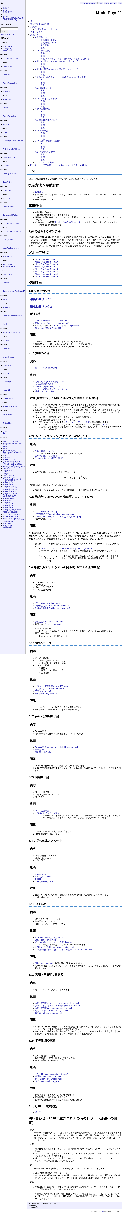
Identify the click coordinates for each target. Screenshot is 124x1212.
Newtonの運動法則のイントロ (48, 387)
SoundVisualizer (8, 365)
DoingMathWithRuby (10, 20)
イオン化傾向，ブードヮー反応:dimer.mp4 (54, 942)
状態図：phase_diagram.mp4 (48, 1013)
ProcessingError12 (9, 477)
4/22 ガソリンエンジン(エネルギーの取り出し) (56, 61)
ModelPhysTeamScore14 (46, 274)
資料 (43, 53)
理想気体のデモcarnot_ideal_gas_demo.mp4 (55, 514)
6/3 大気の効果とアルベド (47, 120)
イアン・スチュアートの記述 (77, 422)
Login (120, 3)
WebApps (6, 445)
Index (100, 3)
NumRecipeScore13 (10, 490)
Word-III (5, 448)
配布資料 (45, 45)
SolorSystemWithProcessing (12, 452)
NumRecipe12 (8, 504)
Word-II (5, 324)
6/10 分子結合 (41, 130)
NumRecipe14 (8, 483)
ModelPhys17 (7, 349)
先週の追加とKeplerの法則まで (49, 382)
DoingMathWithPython (10, 58)
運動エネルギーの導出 (45, 391)
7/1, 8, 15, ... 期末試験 (45, 162)
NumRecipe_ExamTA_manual (13, 141)
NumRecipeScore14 (10, 491)
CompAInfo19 (7, 182)
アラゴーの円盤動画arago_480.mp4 (51, 686)
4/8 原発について (43, 37)
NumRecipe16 (8, 382)
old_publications (8, 497)
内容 (43, 80)
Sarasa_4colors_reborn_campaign (14, 467)
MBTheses (6, 124)
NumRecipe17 (8, 307)
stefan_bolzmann (43, 876)
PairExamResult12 (9, 495)
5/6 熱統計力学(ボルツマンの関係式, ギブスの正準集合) (60, 77)
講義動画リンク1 (48, 40)
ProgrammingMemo (9, 481)
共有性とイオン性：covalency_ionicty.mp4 (54, 947)
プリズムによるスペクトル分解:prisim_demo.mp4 (57, 1006)
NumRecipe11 (8, 502)
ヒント (106, 424)
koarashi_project (8, 357)
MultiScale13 (7, 525)
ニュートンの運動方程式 (46, 368)
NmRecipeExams (9, 498)
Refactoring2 (7, 48)
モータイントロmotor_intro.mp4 (49, 689)
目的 (32, 21)
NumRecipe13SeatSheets (12, 509)
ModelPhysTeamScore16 (46, 269)
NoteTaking (7, 500)
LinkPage (6, 165)
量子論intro (40, 750)
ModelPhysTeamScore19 (46, 262)
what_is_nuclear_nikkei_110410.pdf (51, 321)
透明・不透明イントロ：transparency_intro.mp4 (57, 1003)
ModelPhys (6, 75)
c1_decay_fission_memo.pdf (48, 328)
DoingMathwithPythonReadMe (13, 18)
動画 (43, 56)
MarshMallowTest (9, 266)
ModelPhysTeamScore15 (46, 272)
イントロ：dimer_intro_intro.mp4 (50, 937)
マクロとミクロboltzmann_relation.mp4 (53, 606)
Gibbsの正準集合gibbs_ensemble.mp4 (52, 608)
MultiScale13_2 (8, 527)
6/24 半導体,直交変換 (45, 152)
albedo (38, 879)
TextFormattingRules (7, 34)
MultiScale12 (7, 523)
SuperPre (6, 454)
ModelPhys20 (7, 50)
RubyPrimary (7, 46)
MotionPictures (8, 522)
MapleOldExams (8, 207)
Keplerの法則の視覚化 (45, 384)
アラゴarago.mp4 (43, 691)
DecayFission (72, 325)
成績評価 (34, 27)
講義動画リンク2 (48, 43)
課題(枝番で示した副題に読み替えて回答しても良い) (65, 59)
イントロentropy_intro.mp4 (47, 603)
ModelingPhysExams (10, 174)
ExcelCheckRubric (9, 157)
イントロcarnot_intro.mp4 (46, 512)
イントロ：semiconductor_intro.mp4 (51, 1074)
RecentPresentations (10, 83)
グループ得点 (36, 32)
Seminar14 (6, 468)
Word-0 (5, 447)
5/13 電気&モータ (43, 88)
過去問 (38, 1112)
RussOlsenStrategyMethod (12, 463)
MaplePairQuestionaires (11, 248)
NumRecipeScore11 (10, 486)
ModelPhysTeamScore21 (46, 259)
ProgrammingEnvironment (12, 479)
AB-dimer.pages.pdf (44, 963)
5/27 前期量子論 (42, 109)
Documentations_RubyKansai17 (14, 291)
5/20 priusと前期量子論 (46, 98)
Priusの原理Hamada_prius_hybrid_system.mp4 (56, 747)
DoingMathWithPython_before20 (14, 231)
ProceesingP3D (8, 475)
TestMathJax (7, 423)
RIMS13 (5, 472)
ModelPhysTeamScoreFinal (12, 316)
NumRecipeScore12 (10, 488)
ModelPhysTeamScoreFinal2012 (14, 520)
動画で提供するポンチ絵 (46, 29)
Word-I (5, 299)
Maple (5, 10)
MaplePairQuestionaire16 (11, 332)
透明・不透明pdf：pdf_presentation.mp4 (53, 1008)
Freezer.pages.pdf (53, 624)
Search (106, 3)
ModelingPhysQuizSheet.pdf (67, 222)
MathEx (5, 108)
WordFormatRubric (9, 450)
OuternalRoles (8, 398)
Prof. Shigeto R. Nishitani (88, 3)
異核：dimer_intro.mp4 (45, 940)
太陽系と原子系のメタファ (47, 813)
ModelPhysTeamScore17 (46, 267)
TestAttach (6, 457)
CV (4, 433)
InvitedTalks (7, 99)
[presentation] (106, 410)
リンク (5, 14)
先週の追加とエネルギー (46, 451)
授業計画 (34, 35)
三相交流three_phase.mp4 (47, 693)
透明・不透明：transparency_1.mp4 (51, 1011)
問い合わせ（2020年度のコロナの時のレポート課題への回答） (59, 165)
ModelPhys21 (7, 198)
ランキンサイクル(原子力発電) (49, 458)
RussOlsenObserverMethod (12, 461)
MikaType (6, 373)
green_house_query (44, 881)
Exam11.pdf (59, 325)
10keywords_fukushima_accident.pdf (51, 323)
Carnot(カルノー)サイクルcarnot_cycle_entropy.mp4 (59, 516)
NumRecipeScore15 (10, 493)
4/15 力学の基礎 (42, 51)
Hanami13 (6, 390)
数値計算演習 (7, 12)
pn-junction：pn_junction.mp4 (48, 1079)
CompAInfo (7, 190)
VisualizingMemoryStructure (12, 443)
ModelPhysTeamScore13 (46, 276)
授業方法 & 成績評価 (39, 24)
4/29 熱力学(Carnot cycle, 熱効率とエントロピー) (57, 69)
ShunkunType (7, 470)
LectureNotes (7, 66)
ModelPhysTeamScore (10, 511)
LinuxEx (5, 431)
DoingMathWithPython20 (11, 223)
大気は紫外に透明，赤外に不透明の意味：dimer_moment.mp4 (63, 949)
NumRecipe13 (8, 507)
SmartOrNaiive (8, 264)
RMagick (6, 474)
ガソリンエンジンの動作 (46, 456)
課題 (43, 48)
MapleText (6, 16)
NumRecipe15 (8, 484)
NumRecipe (7, 91)
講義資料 (6, 8)
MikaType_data (8, 240)
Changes (113, 3)
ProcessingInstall (9, 274)
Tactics (5, 455)
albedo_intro (40, 874)
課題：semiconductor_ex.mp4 (48, 1081)
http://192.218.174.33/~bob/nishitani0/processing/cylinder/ (67, 548)
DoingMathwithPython (10, 215)
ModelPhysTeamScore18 (46, 264)
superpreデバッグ (9, 459)
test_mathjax (7, 415)
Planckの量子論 (42, 811)
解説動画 (39, 192)
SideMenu (6, 283)
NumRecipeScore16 (10, 406)
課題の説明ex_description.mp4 (49, 622)
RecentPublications (9, 116)
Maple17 (6, 340)
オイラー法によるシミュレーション (51, 389)
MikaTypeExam (8, 256)
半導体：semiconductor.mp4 (48, 1076)
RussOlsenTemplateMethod (12, 465)
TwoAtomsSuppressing (11, 441)
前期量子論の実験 (43, 752)
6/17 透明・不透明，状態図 (47, 141)
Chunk (5, 132)
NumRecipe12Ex (8, 506)
